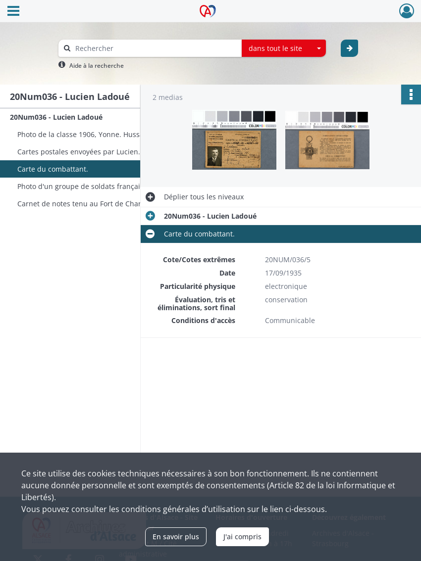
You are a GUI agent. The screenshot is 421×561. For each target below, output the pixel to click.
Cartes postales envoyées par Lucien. (78, 151)
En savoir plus (176, 536)
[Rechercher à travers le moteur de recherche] (155, 48)
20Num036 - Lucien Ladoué (56, 117)
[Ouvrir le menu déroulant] (13, 12)
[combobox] (284, 48)
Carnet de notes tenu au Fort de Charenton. (89, 203)
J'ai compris (242, 536)
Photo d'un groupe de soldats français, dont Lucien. (103, 186)
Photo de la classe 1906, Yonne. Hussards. (87, 134)
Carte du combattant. (52, 169)
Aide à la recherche (96, 65)
